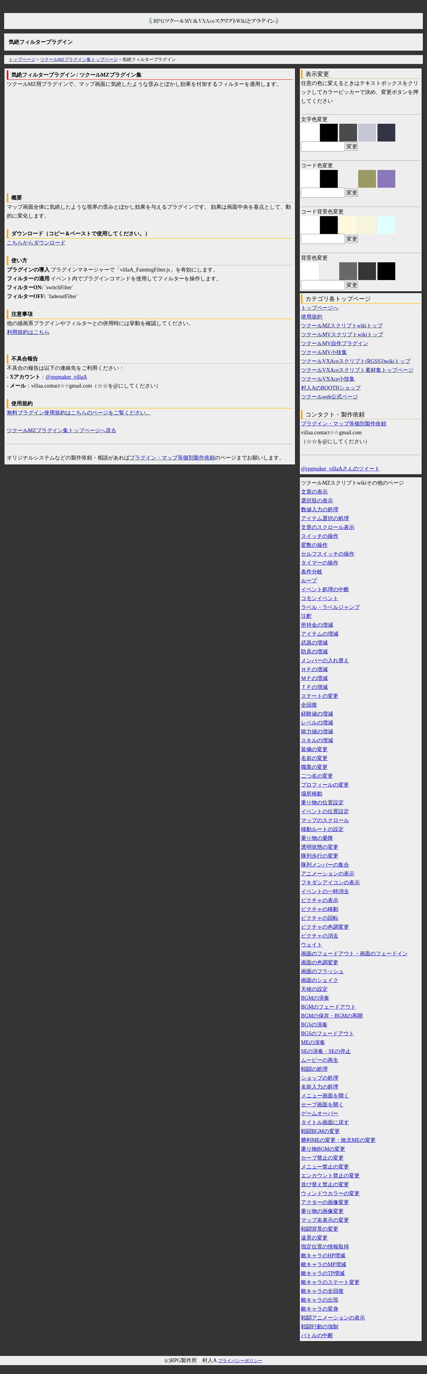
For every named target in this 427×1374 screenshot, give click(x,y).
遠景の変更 (314, 1238)
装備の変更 (314, 749)
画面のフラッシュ (322, 971)
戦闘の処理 (314, 1069)
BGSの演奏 (314, 1025)
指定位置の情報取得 (325, 1247)
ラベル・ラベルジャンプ (330, 607)
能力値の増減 (317, 732)
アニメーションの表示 (327, 874)
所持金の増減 (317, 625)
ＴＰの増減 (314, 687)
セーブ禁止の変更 (322, 1158)
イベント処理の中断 (325, 589)
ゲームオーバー (319, 1113)
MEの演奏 (313, 1042)
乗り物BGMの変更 (323, 1149)
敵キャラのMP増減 (323, 1264)
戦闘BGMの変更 (320, 1131)
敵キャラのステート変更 (330, 1282)
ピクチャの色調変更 (325, 927)
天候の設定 (314, 989)
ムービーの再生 (319, 1060)
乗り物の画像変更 (322, 1211)
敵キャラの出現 (319, 1300)
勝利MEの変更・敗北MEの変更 (338, 1140)
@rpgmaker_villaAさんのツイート (340, 469)
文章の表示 (314, 492)
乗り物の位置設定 (322, 803)
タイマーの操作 (319, 563)
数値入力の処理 (319, 509)
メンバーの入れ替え (325, 660)
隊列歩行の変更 (319, 856)
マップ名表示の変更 (325, 1220)
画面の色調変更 (319, 962)
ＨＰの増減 (314, 669)
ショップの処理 (319, 1078)
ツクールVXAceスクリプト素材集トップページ (357, 370)
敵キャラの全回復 (322, 1291)
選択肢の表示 (317, 501)
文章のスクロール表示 (327, 527)
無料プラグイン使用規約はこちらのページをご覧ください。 (79, 413)
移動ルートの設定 (322, 829)
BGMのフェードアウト (328, 1007)
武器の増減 (314, 643)
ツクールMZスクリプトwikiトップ (342, 326)
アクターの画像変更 (325, 1202)
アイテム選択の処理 (325, 518)
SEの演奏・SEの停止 (326, 1051)
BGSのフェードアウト (327, 1033)
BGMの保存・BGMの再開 (332, 1016)
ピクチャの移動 (319, 909)
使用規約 (311, 317)
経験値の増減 (317, 714)
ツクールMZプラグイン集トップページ (79, 59)
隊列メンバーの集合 (325, 865)
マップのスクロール (325, 820)
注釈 (306, 616)
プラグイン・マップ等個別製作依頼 (172, 458)
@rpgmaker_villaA (66, 377)
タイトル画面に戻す (325, 1122)
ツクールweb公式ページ (329, 397)
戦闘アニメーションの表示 (333, 1318)
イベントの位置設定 (325, 811)
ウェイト (311, 945)
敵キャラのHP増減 (323, 1256)
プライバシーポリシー (240, 1360)
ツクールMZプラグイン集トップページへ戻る (61, 430)
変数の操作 (314, 545)
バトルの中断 (317, 1335)
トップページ (22, 59)
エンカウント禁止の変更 (330, 1176)
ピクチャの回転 (319, 918)
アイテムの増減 (319, 634)
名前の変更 (314, 758)
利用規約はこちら (28, 332)
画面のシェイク (319, 980)
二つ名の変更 (317, 776)
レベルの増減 (317, 723)
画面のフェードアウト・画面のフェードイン (354, 954)
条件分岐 (311, 572)
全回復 (309, 705)
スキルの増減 (317, 740)
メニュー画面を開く (325, 1096)
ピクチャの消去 (319, 936)
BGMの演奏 (315, 998)
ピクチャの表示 (319, 900)
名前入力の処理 (319, 1087)
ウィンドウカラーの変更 (330, 1193)
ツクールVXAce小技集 (328, 379)
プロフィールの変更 (325, 785)
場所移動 (311, 794)
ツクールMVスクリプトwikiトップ (342, 335)
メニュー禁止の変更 (325, 1167)
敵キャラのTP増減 (323, 1273)
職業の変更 (314, 767)
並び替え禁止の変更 (325, 1184)
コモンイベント (319, 598)
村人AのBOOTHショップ (331, 388)
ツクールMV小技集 (324, 352)
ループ (309, 581)
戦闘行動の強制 (319, 1327)
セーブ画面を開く (322, 1105)
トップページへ (319, 308)
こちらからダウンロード (36, 243)
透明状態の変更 (319, 847)
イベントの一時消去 (325, 891)
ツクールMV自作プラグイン (334, 343)
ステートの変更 (319, 696)
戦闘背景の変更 (319, 1229)
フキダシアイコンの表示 (330, 883)
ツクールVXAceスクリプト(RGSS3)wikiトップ (355, 361)
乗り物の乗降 (317, 838)
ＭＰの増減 (314, 678)
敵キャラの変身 (319, 1309)
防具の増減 (314, 652)
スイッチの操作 (319, 536)
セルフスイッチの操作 (327, 554)
